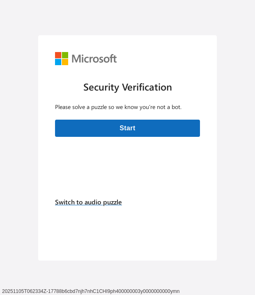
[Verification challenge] (127, 148)
